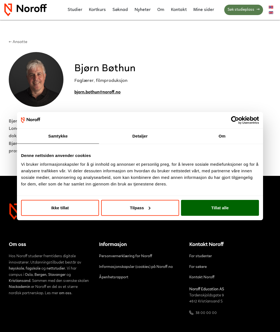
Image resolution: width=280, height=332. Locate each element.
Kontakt (179, 10)
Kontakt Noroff (202, 277)
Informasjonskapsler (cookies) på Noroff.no (136, 267)
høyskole (16, 269)
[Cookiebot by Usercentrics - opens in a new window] (235, 120)
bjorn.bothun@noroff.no (97, 92)
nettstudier (55, 269)
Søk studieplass (244, 10)
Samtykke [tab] (58, 136)
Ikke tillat (60, 207)
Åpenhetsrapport (113, 277)
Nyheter (143, 10)
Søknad (120, 10)
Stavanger (57, 275)
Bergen (40, 275)
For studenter (200, 256)
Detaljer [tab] (140, 136)
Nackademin (19, 287)
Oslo (29, 275)
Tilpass (140, 207)
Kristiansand (19, 281)
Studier (75, 10)
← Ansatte (18, 42)
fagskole (33, 269)
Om (160, 10)
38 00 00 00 (206, 313)
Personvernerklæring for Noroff (125, 256)
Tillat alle (220, 207)
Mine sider (203, 10)
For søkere (198, 267)
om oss (65, 293)
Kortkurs (97, 10)
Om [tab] (221, 136)
